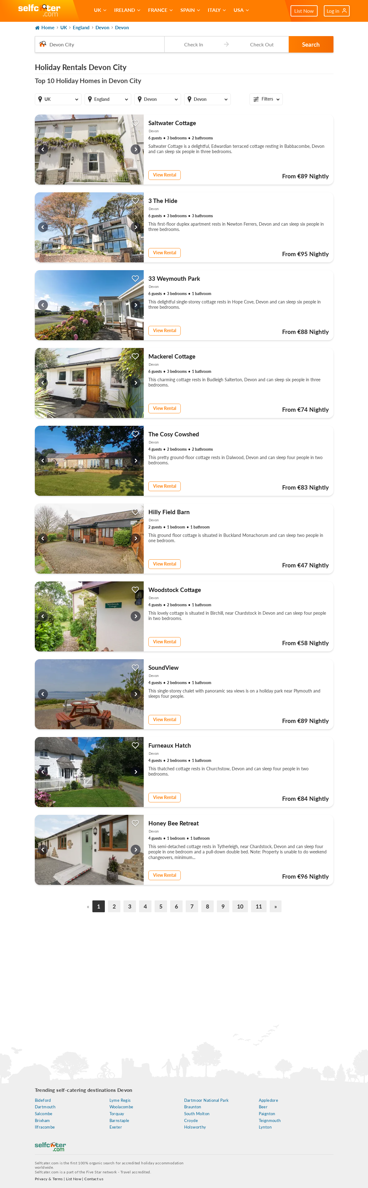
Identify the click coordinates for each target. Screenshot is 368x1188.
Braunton (192, 1107)
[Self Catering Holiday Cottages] (39, 11)
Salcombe (44, 1113)
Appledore (268, 1100)
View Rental (164, 174)
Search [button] (311, 44)
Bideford (43, 1100)
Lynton (265, 1127)
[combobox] (99, 44)
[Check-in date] (192, 44)
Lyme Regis (120, 1100)
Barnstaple (119, 1120)
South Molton (197, 1113)
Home (44, 28)
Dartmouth (45, 1107)
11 (259, 906)
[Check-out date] (261, 44)
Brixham (42, 1120)
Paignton (267, 1113)
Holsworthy (195, 1127)
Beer (263, 1107)
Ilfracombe (45, 1127)
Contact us (93, 1178)
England (81, 27)
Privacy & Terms (49, 1178)
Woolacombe (121, 1107)
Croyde (191, 1120)
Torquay (116, 1113)
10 (240, 906)
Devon (102, 27)
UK (63, 27)
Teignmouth (270, 1120)
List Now (304, 11)
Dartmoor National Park (206, 1100)
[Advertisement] (184, 972)
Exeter (115, 1127)
